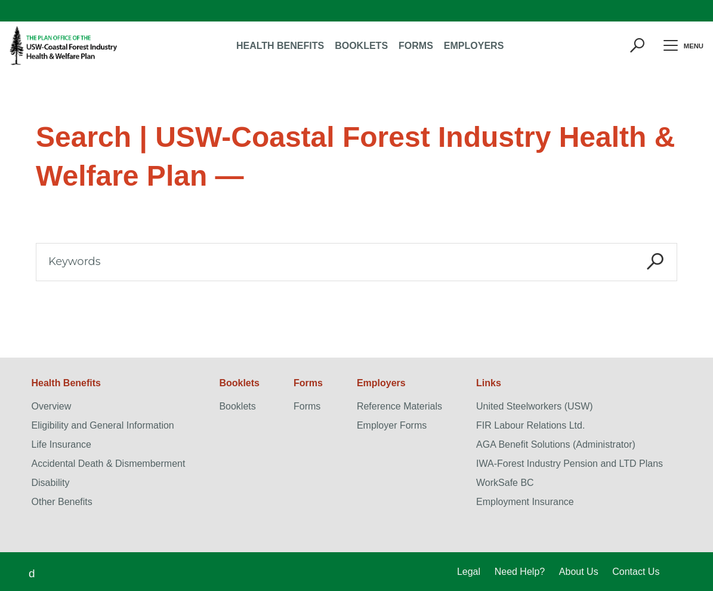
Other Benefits (62, 502)
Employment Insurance (525, 502)
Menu (679, 46)
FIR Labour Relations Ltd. (530, 425)
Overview (52, 406)
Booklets (237, 406)
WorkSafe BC (505, 483)
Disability (51, 483)
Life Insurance (62, 444)
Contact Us (635, 572)
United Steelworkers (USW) (534, 406)
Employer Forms (392, 425)
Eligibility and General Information (103, 425)
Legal (468, 572)
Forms (307, 406)
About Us (578, 572)
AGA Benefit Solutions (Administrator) (555, 444)
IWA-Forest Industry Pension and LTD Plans (569, 463)
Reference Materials (399, 406)
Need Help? (520, 572)
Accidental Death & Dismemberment (109, 463)
